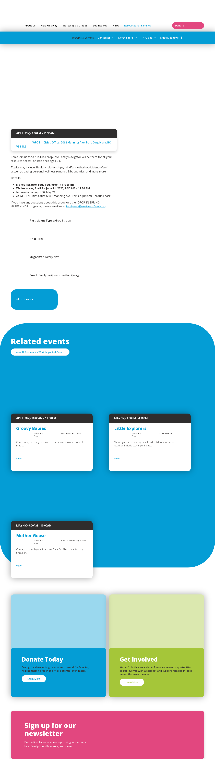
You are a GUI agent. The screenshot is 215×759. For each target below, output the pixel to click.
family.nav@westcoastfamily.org (86, 206)
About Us (30, 25)
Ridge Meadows (169, 37)
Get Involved (100, 25)
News (116, 25)
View (27, 458)
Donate (188, 25)
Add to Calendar (33, 299)
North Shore (125, 37)
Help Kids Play (49, 25)
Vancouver (104, 37)
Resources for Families (146, 25)
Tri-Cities (146, 37)
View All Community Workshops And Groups (40, 352)
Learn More (33, 678)
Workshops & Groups (75, 25)
